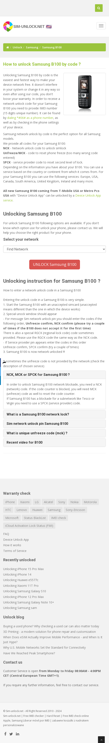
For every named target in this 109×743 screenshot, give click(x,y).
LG (37, 502)
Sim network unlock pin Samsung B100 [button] (37, 424)
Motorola (90, 502)
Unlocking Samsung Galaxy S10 (24, 591)
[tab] (54, 375)
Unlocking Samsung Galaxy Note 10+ (28, 602)
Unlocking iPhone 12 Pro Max (23, 597)
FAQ (6, 534)
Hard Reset (53, 716)
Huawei (37, 510)
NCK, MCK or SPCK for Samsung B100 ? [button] (38, 375)
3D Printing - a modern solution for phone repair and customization (49, 632)
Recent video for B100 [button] (24, 442)
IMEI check (58, 518)
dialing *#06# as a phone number (30, 118)
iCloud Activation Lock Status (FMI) (29, 526)
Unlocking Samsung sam (20, 608)
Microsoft (12, 518)
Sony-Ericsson (75, 510)
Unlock (17, 47)
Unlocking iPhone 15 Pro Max (23, 569)
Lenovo (22, 510)
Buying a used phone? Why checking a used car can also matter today (51, 626)
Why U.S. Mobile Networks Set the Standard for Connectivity (44, 647)
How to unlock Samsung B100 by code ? (42, 64)
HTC (8, 510)
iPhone (10, 502)
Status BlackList (35, 518)
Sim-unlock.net (12, 716)
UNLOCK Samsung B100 (54, 264)
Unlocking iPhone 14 (17, 574)
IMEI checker (36, 716)
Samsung (32, 47)
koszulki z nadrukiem (76, 720)
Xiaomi (24, 502)
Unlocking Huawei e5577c (20, 580)
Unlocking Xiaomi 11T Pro (21, 586)
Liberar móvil (31, 720)
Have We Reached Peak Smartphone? (29, 653)
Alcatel (48, 502)
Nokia (74, 502)
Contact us (12, 662)
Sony (61, 502)
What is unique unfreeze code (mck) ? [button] (37, 433)
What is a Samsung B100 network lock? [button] (38, 414)
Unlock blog (13, 617)
